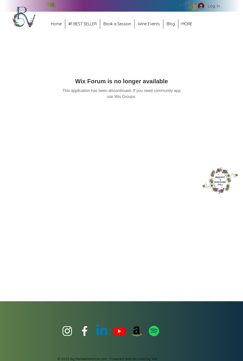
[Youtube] (119, 331)
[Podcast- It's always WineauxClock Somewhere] (154, 331)
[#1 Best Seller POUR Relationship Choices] (137, 331)
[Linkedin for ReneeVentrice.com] (102, 331)
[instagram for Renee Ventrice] (67, 331)
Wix (154, 359)
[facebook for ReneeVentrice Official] (84, 331)
